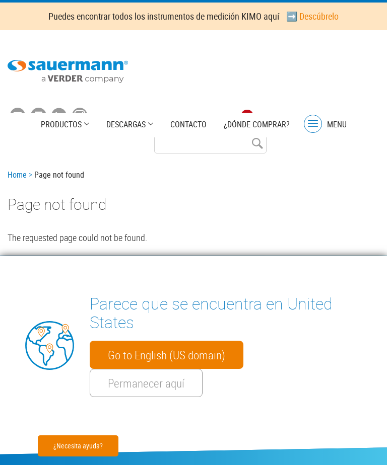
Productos (61, 124)
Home (17, 174)
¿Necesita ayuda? (78, 445)
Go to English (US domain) (166, 355)
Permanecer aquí (146, 383)
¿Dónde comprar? (257, 124)
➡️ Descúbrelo (312, 16)
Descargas (126, 124)
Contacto (188, 124)
